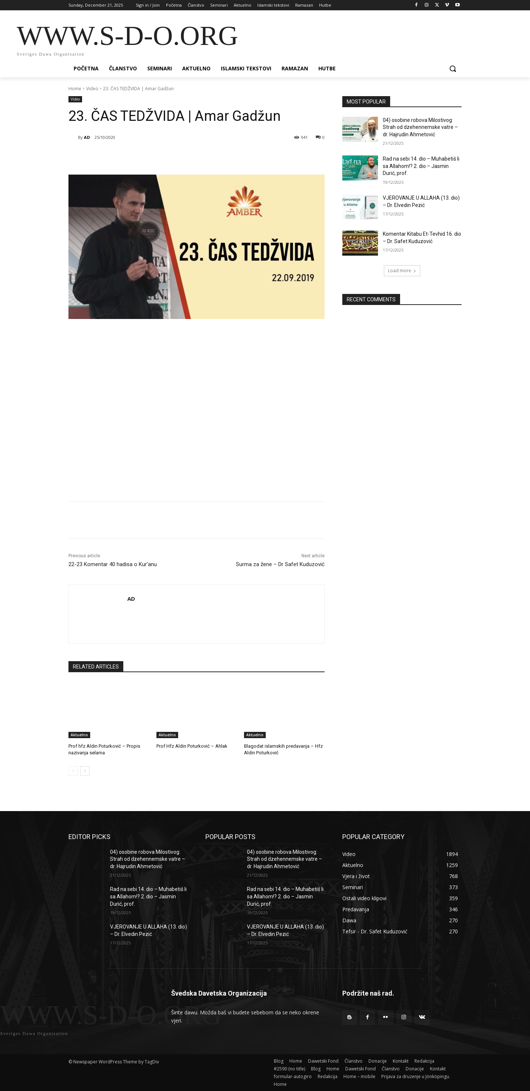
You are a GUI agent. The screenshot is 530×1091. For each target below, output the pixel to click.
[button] (453, 68)
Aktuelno (79, 734)
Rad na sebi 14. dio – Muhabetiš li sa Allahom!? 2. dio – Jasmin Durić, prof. (421, 166)
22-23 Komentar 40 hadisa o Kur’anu (112, 564)
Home (74, 88)
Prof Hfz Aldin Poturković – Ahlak (191, 746)
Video (92, 88)
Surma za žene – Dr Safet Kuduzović (280, 564)
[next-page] (84, 771)
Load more (402, 270)
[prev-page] (73, 771)
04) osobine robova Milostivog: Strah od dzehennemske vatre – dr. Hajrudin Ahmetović (420, 127)
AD (87, 137)
